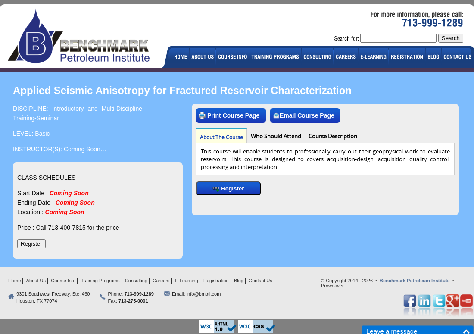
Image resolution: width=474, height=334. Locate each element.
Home (14, 280)
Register (228, 188)
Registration (216, 280)
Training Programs (100, 280)
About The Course (221, 137)
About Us (36, 280)
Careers (161, 280)
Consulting (136, 280)
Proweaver (332, 285)
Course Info (63, 280)
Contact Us (260, 280)
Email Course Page (303, 115)
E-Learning (186, 280)
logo (82, 37)
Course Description (333, 136)
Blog (238, 280)
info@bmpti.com (204, 294)
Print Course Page (229, 115)
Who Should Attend (276, 136)
